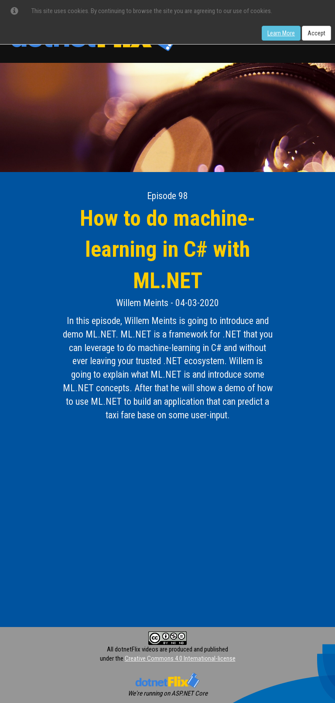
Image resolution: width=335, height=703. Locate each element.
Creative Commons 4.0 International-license (180, 658)
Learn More (281, 33)
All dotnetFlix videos (132, 649)
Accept (316, 33)
